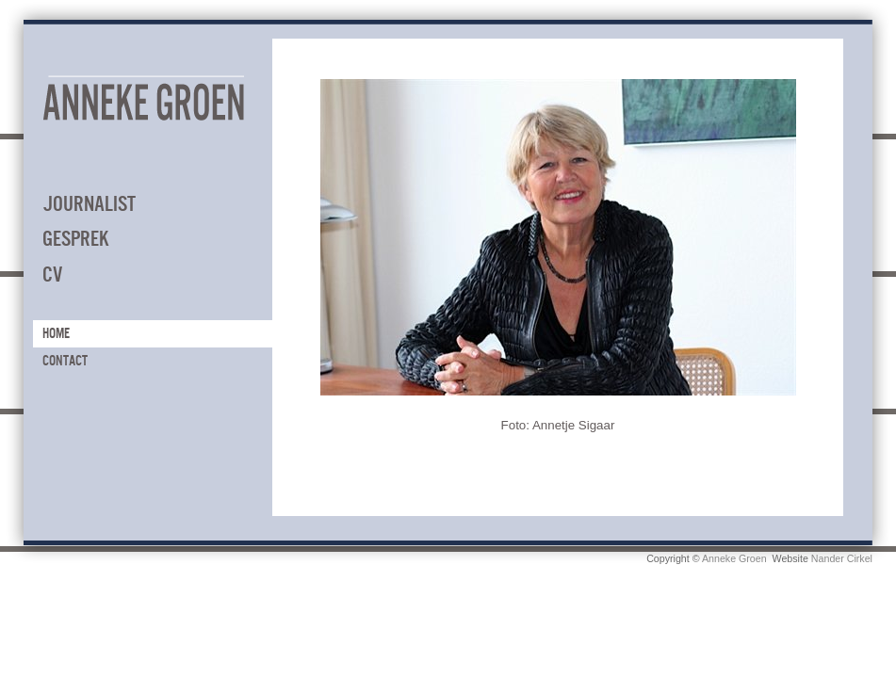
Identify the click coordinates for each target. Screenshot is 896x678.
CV (52, 274)
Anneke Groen (734, 558)
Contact (65, 360)
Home (56, 333)
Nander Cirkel (841, 558)
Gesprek (75, 238)
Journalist (89, 204)
